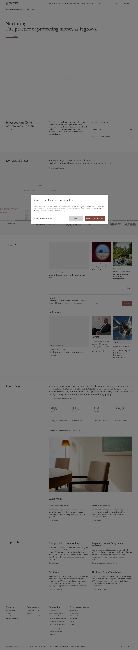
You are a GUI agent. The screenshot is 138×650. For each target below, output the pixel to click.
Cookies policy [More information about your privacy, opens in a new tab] (60, 211)
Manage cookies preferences (43, 218)
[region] (69, 209)
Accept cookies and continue (95, 218)
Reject (76, 218)
